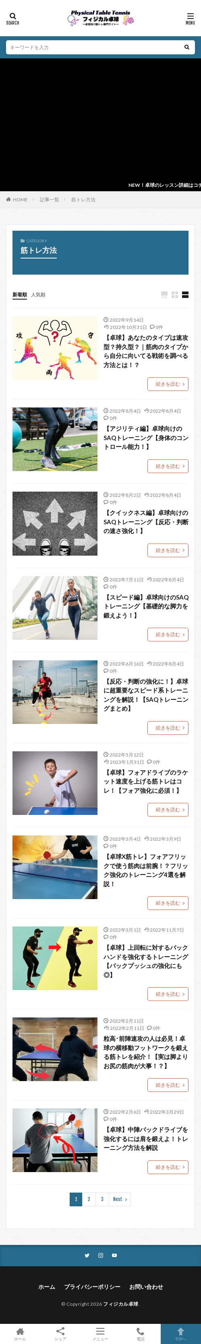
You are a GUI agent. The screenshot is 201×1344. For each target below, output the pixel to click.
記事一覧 (49, 199)
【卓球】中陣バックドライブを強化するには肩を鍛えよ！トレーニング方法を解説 (146, 1138)
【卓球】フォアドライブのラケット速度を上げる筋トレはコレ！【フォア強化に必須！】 (146, 781)
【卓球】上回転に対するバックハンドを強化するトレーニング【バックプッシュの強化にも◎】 (146, 961)
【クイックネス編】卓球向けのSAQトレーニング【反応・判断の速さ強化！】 (146, 521)
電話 (140, 1334)
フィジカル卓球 (121, 1304)
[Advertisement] (100, 118)
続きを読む (168, 384)
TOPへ (181, 1334)
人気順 (38, 295)
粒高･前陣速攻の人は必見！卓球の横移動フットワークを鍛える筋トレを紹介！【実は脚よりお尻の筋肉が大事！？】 (146, 1052)
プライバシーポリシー (92, 1286)
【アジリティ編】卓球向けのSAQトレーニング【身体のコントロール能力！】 (146, 437)
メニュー (101, 1334)
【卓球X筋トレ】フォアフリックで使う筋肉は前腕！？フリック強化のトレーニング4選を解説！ (146, 870)
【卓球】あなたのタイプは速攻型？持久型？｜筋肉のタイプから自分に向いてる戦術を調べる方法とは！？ (146, 351)
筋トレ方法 (83, 199)
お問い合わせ (146, 1286)
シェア (60, 1334)
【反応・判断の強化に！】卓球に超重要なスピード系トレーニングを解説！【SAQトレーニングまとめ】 (146, 695)
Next (117, 1199)
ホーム (46, 1286)
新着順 (19, 295)
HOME (20, 199)
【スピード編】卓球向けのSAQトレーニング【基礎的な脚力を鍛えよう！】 (146, 606)
